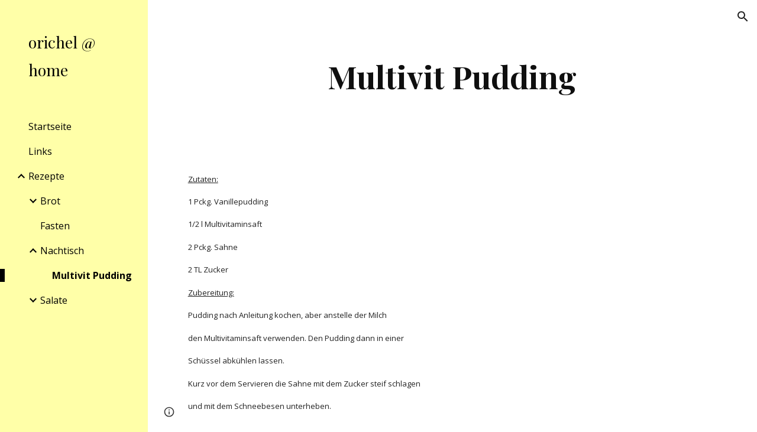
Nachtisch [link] (62, 250)
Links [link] (40, 151)
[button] (743, 16)
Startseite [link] (50, 126)
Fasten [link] (55, 225)
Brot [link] (50, 200)
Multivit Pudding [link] (92, 275)
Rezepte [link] (46, 176)
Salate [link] (53, 300)
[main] (452, 76)
